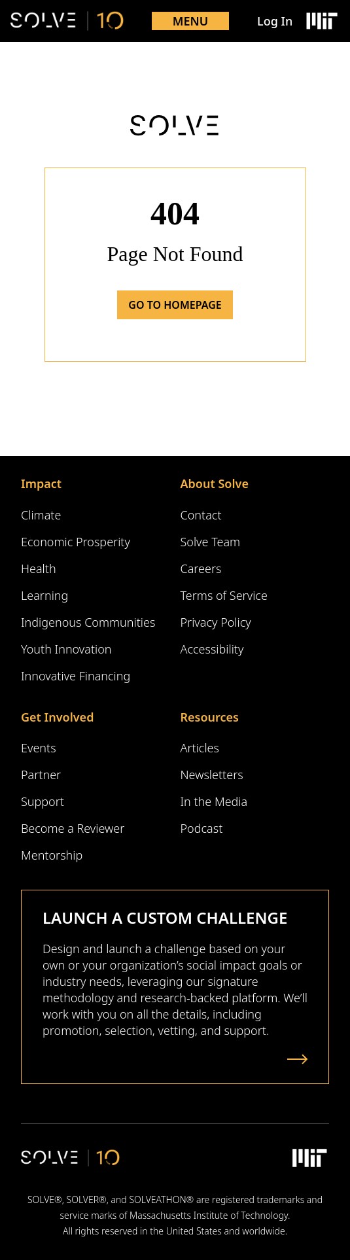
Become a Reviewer (72, 828)
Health (38, 568)
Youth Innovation (66, 649)
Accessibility (212, 649)
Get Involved (57, 717)
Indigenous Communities (88, 622)
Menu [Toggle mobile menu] (191, 21)
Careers (201, 568)
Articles (200, 748)
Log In (274, 21)
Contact (201, 515)
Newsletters (212, 774)
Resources (210, 717)
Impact (41, 483)
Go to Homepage (174, 305)
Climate (41, 515)
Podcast (202, 828)
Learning (44, 595)
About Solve (215, 483)
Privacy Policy (216, 622)
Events (38, 748)
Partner (41, 774)
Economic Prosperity (75, 542)
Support (42, 801)
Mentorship (51, 855)
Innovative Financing (75, 676)
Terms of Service (224, 595)
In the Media (214, 801)
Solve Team (211, 542)
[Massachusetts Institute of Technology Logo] (321, 21)
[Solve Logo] (67, 20)
